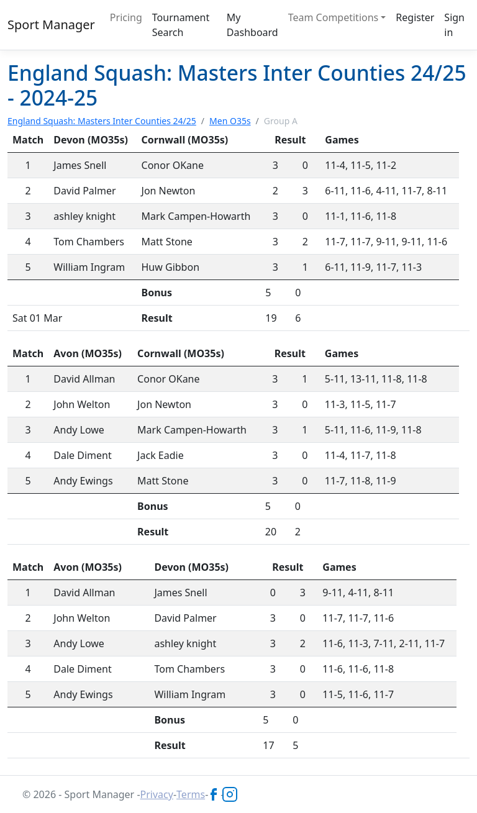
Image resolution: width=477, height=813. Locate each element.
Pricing (126, 17)
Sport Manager (51, 24)
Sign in (454, 25)
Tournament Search (180, 25)
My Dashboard (252, 25)
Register (415, 17)
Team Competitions (333, 17)
